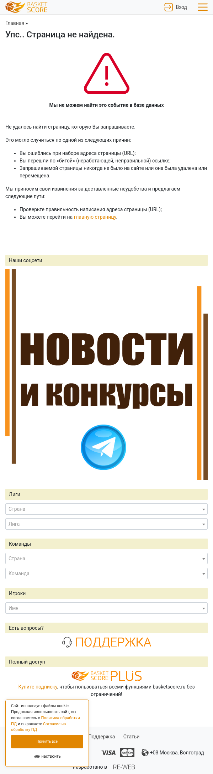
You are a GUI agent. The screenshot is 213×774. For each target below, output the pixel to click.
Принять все (47, 741)
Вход (175, 7)
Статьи (131, 736)
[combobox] (106, 509)
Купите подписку (37, 687)
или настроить (47, 756)
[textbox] (106, 509)
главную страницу (95, 217)
